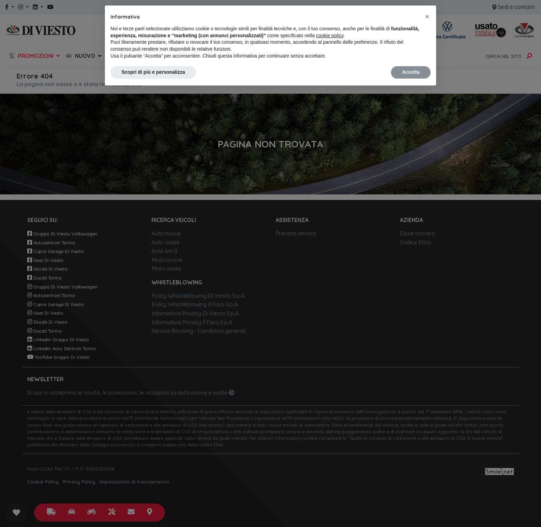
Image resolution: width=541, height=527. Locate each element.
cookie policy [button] (329, 35)
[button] (427, 16)
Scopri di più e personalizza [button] (153, 72)
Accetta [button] (411, 72)
